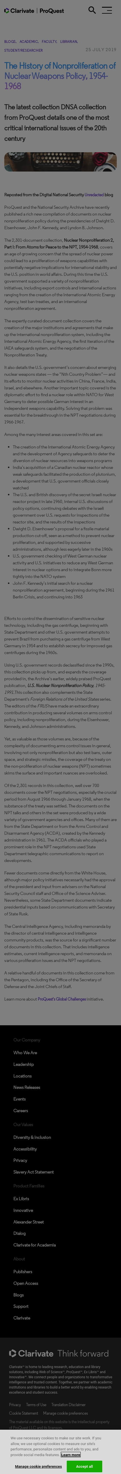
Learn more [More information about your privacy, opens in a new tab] (70, 1460)
